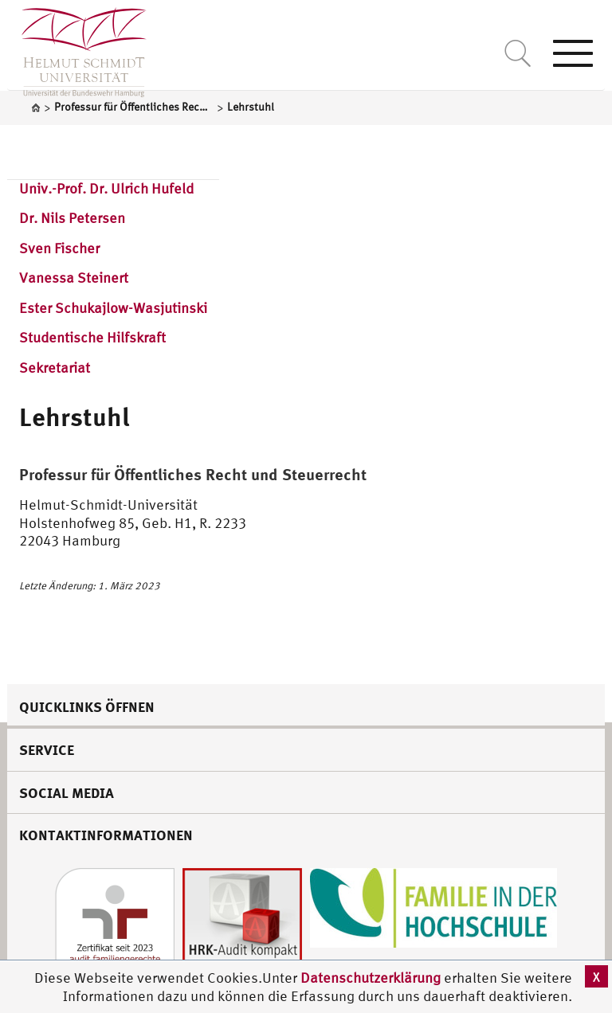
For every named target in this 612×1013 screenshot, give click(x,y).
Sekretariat (54, 367)
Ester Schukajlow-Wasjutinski (113, 307)
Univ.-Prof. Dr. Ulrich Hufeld (106, 188)
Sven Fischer (59, 248)
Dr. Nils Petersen (72, 217)
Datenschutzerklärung (370, 977)
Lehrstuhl (74, 416)
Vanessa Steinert (73, 277)
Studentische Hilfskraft (92, 337)
